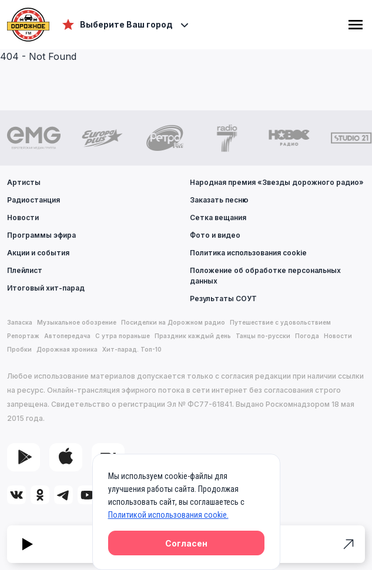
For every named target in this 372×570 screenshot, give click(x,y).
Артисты (24, 182)
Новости (23, 217)
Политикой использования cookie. (168, 515)
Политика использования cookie (248, 252)
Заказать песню (219, 199)
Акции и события (38, 252)
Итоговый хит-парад (46, 288)
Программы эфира (41, 235)
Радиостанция (33, 199)
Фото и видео (215, 235)
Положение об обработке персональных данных (265, 275)
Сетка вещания (218, 217)
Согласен (186, 543)
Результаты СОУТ (223, 298)
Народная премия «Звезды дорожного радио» (277, 182)
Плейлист (24, 270)
